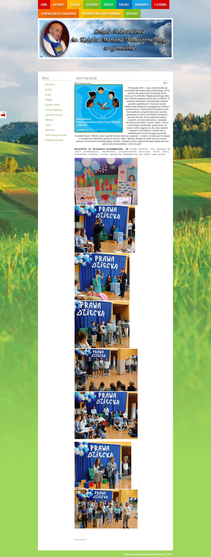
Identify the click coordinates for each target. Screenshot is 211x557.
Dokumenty (142, 4)
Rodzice (108, 4)
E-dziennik (160, 4)
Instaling (132, 13)
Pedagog (48, 99)
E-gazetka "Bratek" (52, 104)
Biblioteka (49, 119)
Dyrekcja (48, 89)
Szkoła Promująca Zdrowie (56, 135)
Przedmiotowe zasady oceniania (101, 13)
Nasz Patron (50, 84)
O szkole (75, 4)
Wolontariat (50, 130)
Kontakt (124, 4)
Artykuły (58, 4)
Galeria (48, 125)
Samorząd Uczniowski (54, 114)
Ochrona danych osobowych (58, 13)
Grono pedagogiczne (53, 109)
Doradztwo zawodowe (54, 140)
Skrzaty (48, 94)
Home (44, 4)
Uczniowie (92, 4)
